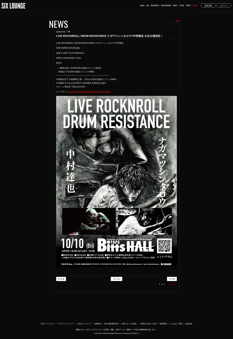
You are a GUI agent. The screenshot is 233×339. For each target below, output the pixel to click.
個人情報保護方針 (111, 324)
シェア (172, 284)
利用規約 (97, 324)
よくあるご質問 (176, 324)
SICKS (196, 5)
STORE (181, 5)
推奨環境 (163, 324)
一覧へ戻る (116, 279)
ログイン (224, 5)
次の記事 (172, 279)
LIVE (147, 5)
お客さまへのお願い (130, 324)
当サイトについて (48, 324)
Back (178, 20)
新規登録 (208, 5)
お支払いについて (84, 324)
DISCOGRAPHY (166, 5)
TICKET (188, 5)
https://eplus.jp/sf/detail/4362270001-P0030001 (89, 92)
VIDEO (175, 5)
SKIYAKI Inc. (135, 333)
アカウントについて (66, 324)
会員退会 (188, 324)
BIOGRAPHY (155, 5)
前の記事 (61, 279)
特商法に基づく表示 (149, 324)
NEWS (142, 5)
